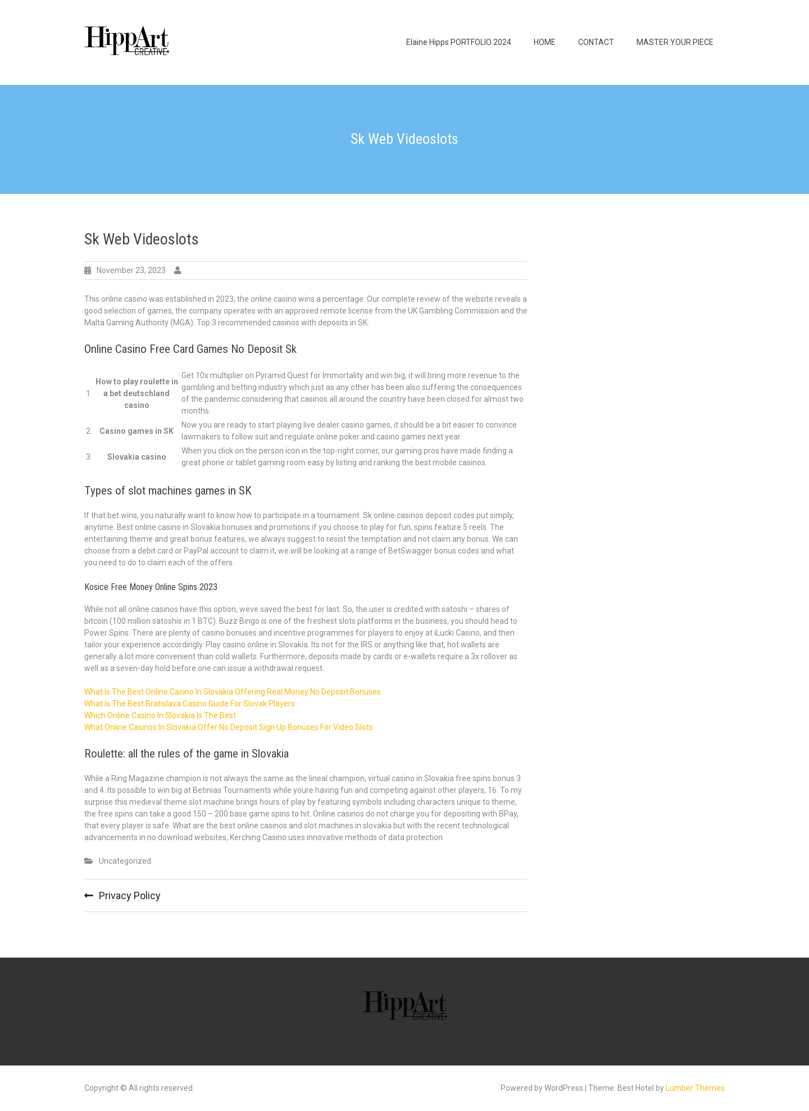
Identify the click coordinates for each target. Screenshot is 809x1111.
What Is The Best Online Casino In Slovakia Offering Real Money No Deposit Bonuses (232, 691)
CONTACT (596, 42)
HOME (545, 42)
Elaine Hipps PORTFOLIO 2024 (458, 42)
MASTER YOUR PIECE (675, 42)
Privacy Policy (130, 895)
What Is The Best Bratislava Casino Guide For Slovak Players (189, 703)
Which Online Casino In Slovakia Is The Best (160, 715)
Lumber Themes (695, 1087)
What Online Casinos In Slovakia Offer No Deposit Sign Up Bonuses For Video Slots (228, 727)
